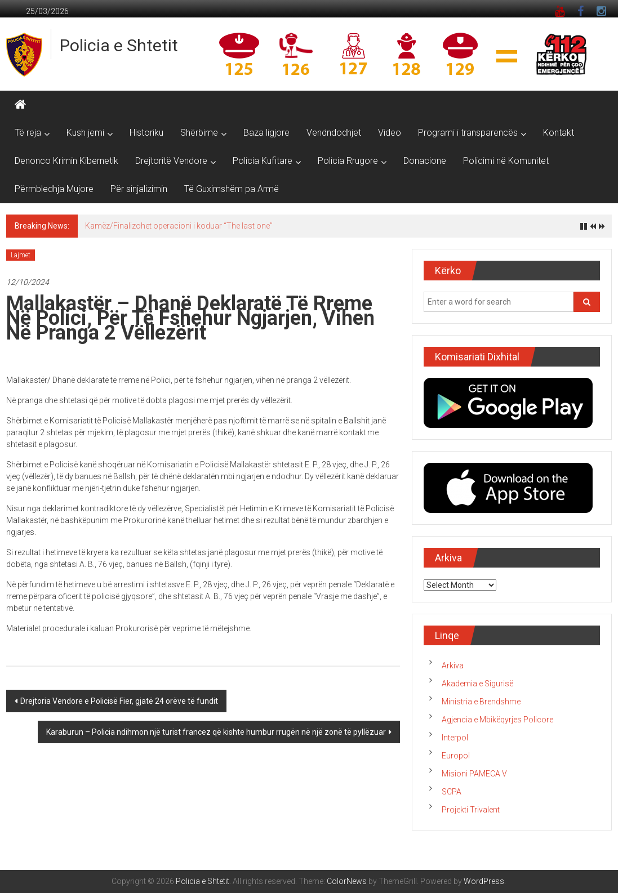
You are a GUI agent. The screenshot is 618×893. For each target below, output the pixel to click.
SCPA (451, 791)
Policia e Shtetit (119, 45)
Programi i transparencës (468, 132)
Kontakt (558, 132)
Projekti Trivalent (471, 809)
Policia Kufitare (262, 160)
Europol (456, 755)
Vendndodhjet (333, 132)
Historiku (146, 132)
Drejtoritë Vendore (171, 160)
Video (389, 132)
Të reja (28, 132)
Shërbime (199, 132)
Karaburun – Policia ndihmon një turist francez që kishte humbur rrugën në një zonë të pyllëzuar (216, 731)
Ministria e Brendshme (481, 701)
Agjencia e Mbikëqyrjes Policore (497, 719)
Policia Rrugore (348, 160)
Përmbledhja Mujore (54, 189)
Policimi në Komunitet (506, 160)
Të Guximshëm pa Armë (231, 189)
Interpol (455, 737)
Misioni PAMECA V (474, 773)
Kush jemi (85, 132)
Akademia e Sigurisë (477, 683)
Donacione (424, 160)
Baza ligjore (266, 132)
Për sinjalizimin (138, 189)
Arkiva (453, 665)
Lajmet (20, 255)
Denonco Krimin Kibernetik (66, 160)
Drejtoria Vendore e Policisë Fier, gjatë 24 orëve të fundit (119, 701)
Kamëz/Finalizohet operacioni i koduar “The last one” (179, 225)
